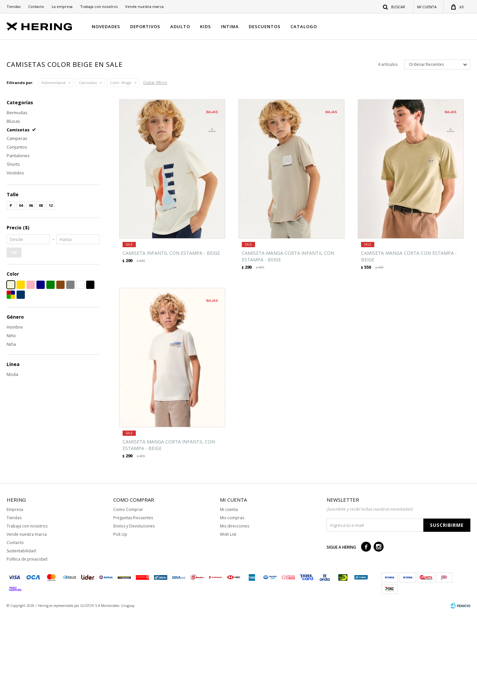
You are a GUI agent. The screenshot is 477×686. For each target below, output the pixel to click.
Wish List (228, 606)
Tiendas (14, 6)
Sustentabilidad (21, 623)
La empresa (62, 6)
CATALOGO (304, 26)
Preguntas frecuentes (133, 590)
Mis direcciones (234, 598)
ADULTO (180, 26)
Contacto (36, 6)
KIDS (205, 26)
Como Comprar (128, 581)
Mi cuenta (229, 581)
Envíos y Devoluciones (134, 598)
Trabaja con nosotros (99, 6)
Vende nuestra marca (144, 6)
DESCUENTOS (265, 26)
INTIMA (230, 26)
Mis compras (232, 590)
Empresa (15, 581)
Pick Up (120, 606)
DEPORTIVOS (145, 26)
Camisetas (88, 155)
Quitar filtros (155, 155)
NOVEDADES (106, 26)
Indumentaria (53, 155)
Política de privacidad (27, 631)
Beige (121, 155)
